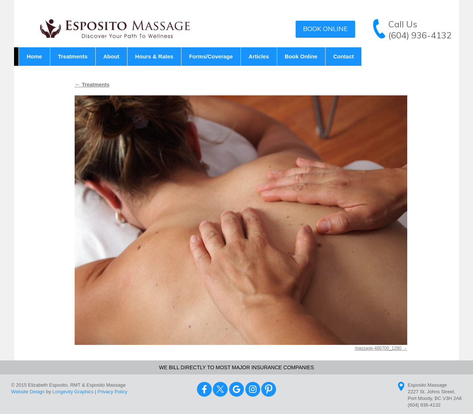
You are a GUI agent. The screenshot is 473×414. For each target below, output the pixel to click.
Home (34, 56)
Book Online (325, 28)
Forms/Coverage (211, 56)
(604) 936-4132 (420, 35)
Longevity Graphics (72, 391)
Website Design (28, 391)
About (111, 56)
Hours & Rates (154, 56)
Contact (343, 56)
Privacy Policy (112, 391)
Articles (259, 56)
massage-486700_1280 (378, 348)
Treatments (73, 56)
